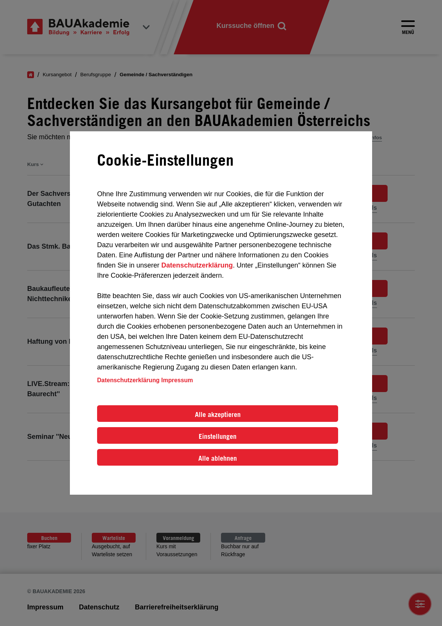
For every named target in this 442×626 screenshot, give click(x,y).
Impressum (177, 380)
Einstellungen (217, 436)
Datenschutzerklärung (197, 265)
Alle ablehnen (217, 458)
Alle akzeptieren (218, 414)
